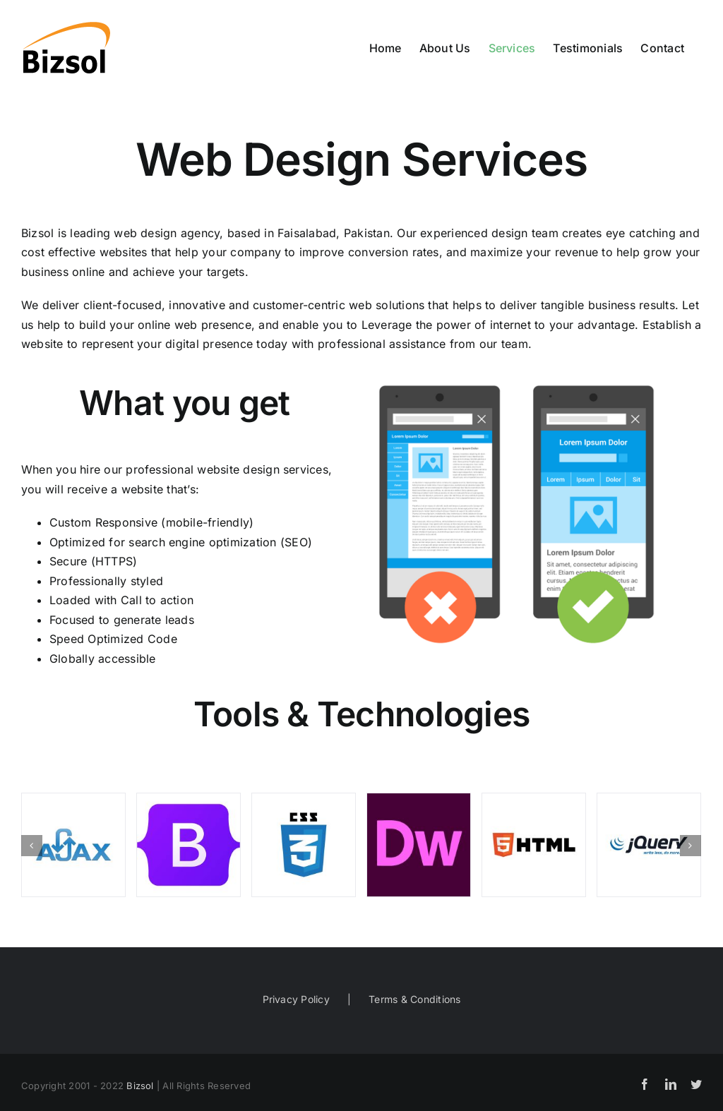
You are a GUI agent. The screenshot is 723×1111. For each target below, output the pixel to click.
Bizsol (139, 1085)
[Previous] (31, 845)
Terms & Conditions (414, 999)
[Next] (690, 845)
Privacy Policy (296, 999)
